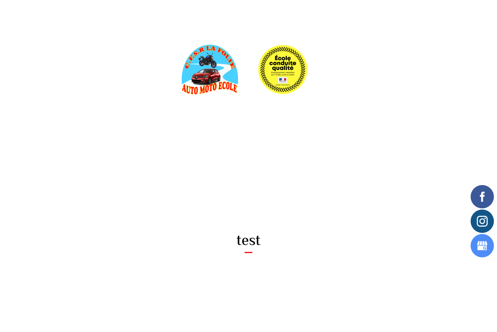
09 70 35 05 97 (281, 184)
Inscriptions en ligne (162, 13)
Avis (301, 13)
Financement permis (261, 13)
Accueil (66, 13)
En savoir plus (103, 13)
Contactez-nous (373, 13)
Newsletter (330, 13)
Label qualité (212, 13)
